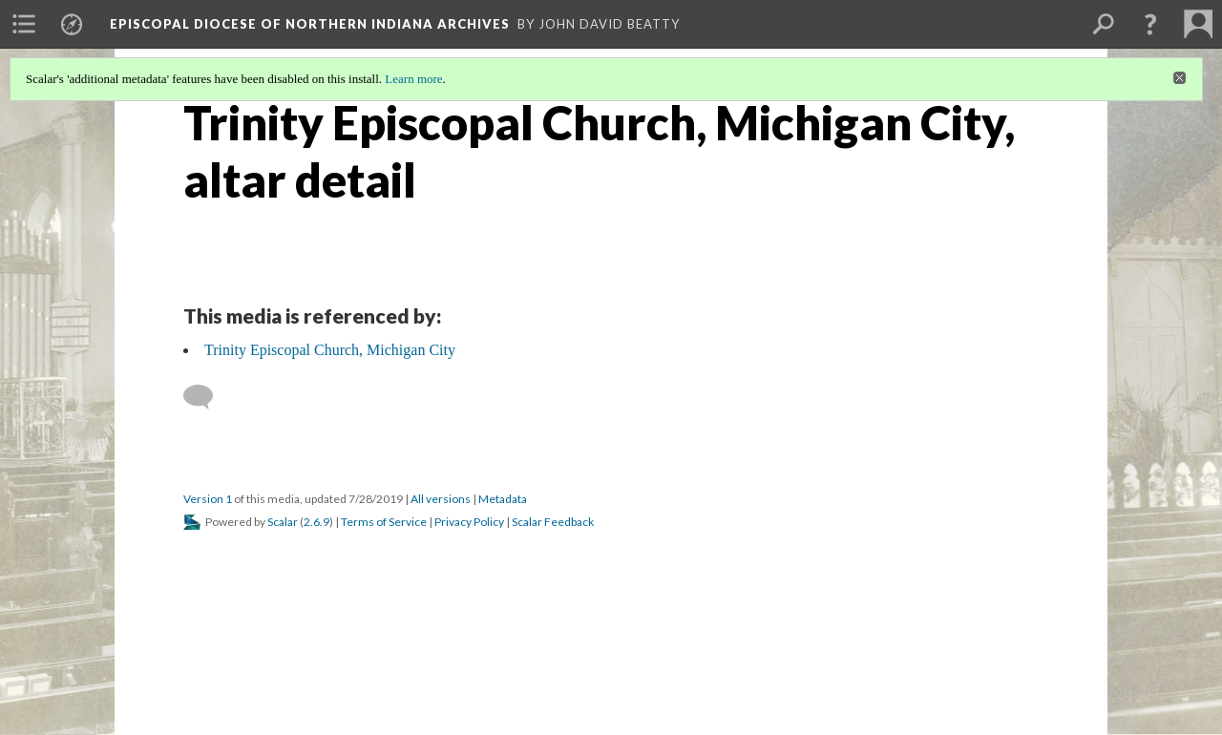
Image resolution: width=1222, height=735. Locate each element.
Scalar (282, 521)
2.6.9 (316, 521)
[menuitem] (24, 24)
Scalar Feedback (553, 521)
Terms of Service (384, 521)
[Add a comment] (206, 397)
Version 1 (207, 499)
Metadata (502, 499)
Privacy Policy (469, 521)
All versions (441, 499)
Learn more (413, 79)
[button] (1150, 24)
